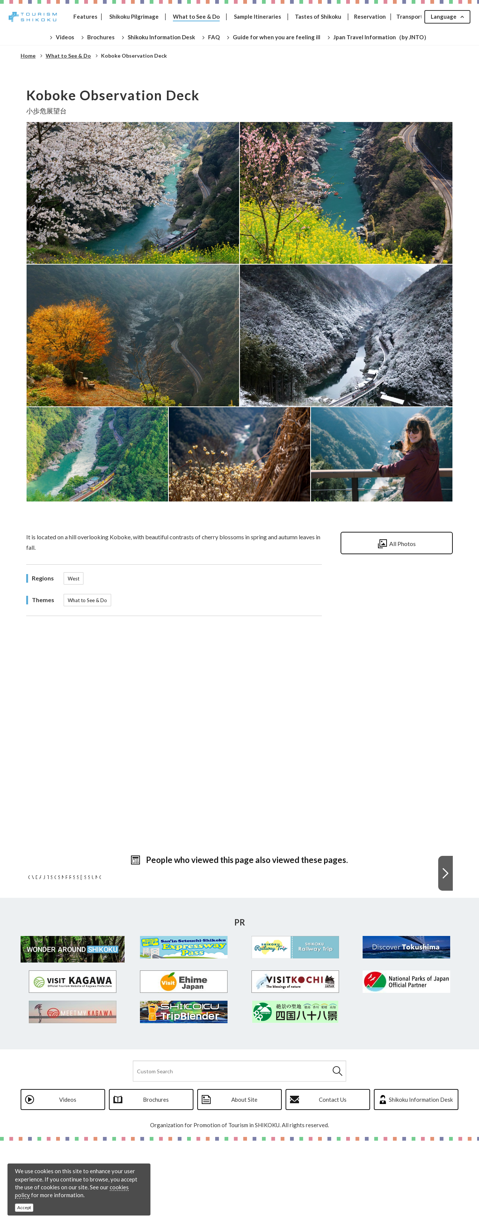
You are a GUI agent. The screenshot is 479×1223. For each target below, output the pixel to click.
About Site (244, 1181)
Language (444, 16)
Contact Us (333, 1181)
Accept (24, 1207)
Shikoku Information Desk (421, 1181)
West (73, 579)
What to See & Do (87, 600)
